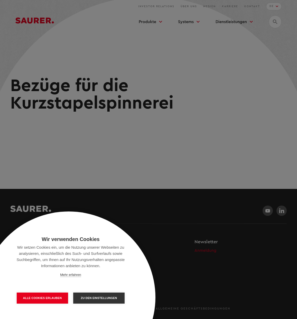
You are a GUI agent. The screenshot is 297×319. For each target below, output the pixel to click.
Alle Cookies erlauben (42, 297)
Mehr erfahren (70, 275)
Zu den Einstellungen (99, 297)
